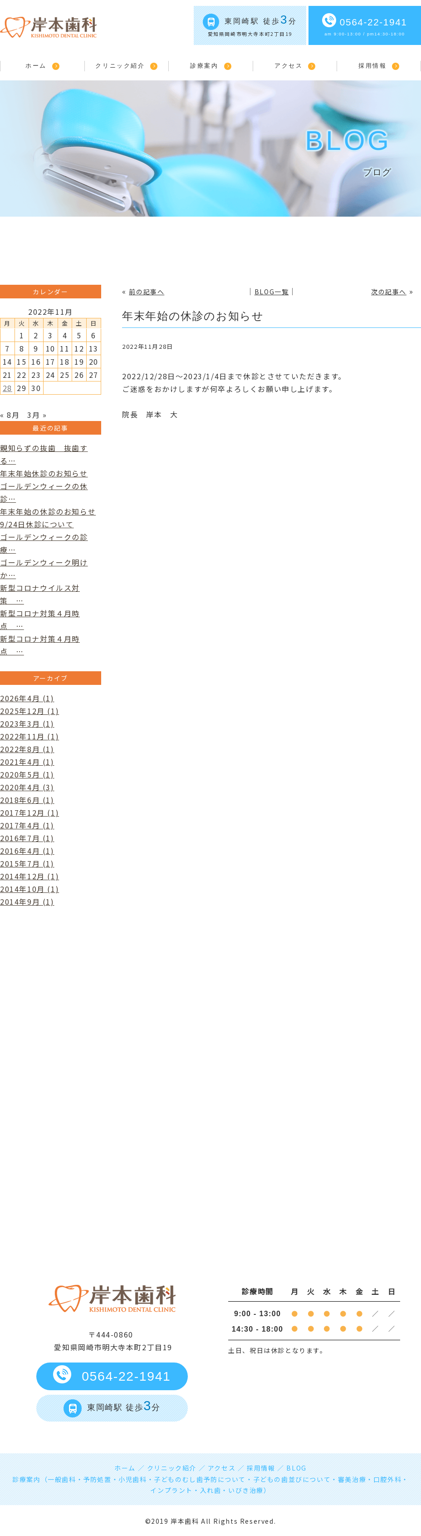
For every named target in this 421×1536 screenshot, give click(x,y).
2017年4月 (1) (27, 825)
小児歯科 (132, 1479)
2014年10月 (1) (29, 888)
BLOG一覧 (272, 291)
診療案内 (204, 65)
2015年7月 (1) (27, 863)
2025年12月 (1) (29, 710)
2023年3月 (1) (27, 723)
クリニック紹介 (120, 65)
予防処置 (97, 1479)
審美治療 (352, 1479)
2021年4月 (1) (27, 761)
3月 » (37, 414)
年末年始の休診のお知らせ (193, 316)
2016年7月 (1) (27, 837)
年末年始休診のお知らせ (44, 473)
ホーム (36, 65)
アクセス (288, 65)
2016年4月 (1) (27, 850)
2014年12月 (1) (29, 876)
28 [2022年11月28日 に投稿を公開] (7, 387)
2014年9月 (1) (27, 901)
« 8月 (10, 414)
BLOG (296, 1467)
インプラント (171, 1490)
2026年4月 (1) (27, 698)
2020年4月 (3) (27, 787)
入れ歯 (210, 1490)
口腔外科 (387, 1479)
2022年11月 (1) (29, 736)
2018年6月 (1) (27, 799)
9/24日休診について (37, 524)
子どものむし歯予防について (200, 1479)
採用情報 (372, 65)
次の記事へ (388, 291)
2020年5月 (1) (27, 774)
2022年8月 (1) (27, 748)
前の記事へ (146, 291)
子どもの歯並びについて (292, 1479)
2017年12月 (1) (29, 812)
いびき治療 (246, 1490)
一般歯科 (62, 1479)
